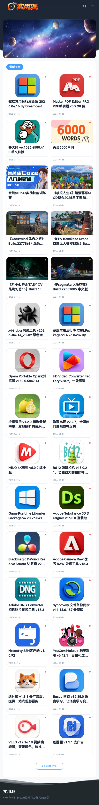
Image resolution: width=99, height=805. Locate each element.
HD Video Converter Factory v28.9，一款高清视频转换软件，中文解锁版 (71, 381)
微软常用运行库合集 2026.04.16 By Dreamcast (26, 103)
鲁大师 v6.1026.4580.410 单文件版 (26, 149)
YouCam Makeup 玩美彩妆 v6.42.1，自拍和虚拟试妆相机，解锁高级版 (71, 655)
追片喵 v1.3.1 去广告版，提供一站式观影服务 (27, 698)
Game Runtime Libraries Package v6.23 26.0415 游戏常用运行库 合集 (26, 518)
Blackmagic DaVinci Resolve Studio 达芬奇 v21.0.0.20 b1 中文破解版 (26, 564)
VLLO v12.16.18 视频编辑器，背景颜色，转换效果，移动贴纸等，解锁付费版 (26, 749)
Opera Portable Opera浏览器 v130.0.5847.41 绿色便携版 (27, 381)
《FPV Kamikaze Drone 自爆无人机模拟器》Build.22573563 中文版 (70, 243)
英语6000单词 (63, 147)
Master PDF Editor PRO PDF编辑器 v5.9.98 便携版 (71, 106)
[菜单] (93, 6)
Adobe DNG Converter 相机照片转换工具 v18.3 (26, 607)
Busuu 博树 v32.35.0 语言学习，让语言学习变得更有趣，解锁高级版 (71, 701)
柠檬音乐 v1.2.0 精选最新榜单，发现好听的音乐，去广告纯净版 (27, 426)
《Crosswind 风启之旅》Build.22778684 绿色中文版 (26, 243)
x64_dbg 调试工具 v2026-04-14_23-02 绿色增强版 (27, 335)
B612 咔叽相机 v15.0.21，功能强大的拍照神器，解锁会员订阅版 (70, 472)
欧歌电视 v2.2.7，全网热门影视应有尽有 (71, 424)
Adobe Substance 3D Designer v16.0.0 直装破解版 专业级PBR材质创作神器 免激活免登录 (71, 520)
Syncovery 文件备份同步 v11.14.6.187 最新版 (71, 607)
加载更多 (49, 766)
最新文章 (14, 66)
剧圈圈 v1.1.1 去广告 (68, 742)
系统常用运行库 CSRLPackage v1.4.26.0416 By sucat (71, 335)
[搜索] (84, 6)
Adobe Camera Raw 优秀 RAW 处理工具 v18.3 (70, 561)
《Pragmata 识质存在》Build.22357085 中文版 (71, 286)
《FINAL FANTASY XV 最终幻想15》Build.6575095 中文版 (26, 289)
